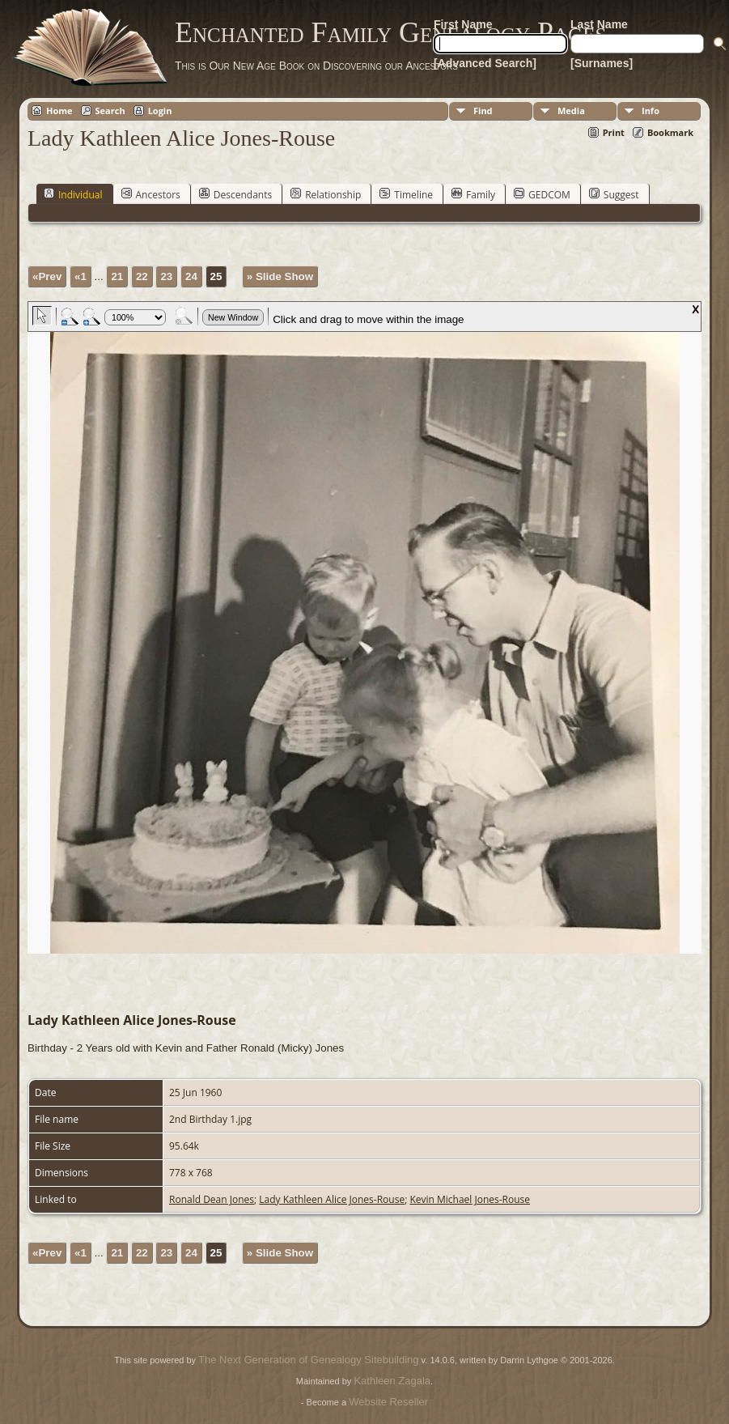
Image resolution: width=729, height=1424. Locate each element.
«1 (80, 276)
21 (117, 276)
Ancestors (150, 194)
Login (160, 110)
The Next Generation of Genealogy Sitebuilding (308, 1360)
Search (110, 110)
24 (191, 276)
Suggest (614, 194)
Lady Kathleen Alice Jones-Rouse (332, 1199)
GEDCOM (542, 194)
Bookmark (670, 132)
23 (166, 276)
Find (483, 110)
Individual (73, 194)
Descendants (235, 194)
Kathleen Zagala (392, 1381)
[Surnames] (601, 63)
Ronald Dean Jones (211, 1199)
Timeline (406, 194)
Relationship (325, 194)
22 (142, 276)
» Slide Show (280, 276)
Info (650, 110)
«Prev (46, 276)
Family (473, 194)
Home (59, 110)
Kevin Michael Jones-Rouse (469, 1199)
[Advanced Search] (485, 63)
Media (571, 110)
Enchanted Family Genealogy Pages (390, 32)
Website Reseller (388, 1402)
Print (614, 132)
